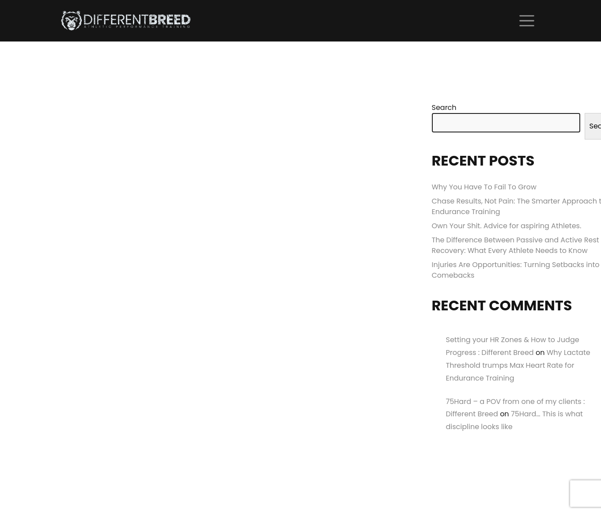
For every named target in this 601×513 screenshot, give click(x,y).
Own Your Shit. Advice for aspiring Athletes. (507, 226)
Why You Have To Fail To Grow (484, 187)
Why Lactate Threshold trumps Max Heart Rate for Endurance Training (518, 365)
